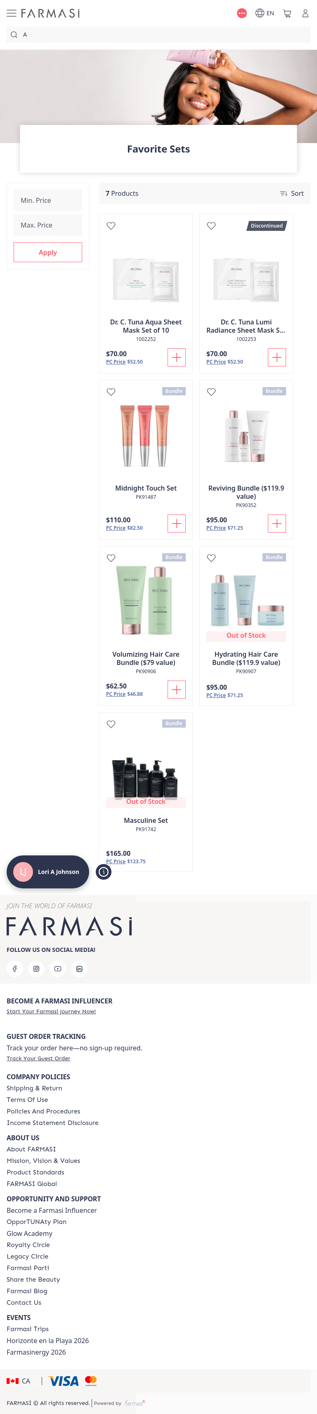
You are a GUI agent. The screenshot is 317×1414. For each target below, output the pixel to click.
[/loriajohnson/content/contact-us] (24, 1303)
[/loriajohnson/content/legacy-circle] (27, 1256)
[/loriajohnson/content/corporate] (32, 1184)
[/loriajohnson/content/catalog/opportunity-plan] (36, 1222)
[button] (48, 252)
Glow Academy (29, 1233)
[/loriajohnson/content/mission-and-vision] (43, 1161)
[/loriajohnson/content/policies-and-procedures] (43, 1111)
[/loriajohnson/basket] (287, 13)
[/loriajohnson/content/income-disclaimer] (53, 1123)
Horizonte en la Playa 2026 (48, 1340)
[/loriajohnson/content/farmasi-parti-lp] (28, 1268)
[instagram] (36, 969)
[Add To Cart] (177, 357)
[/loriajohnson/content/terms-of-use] (27, 1100)
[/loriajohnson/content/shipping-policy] (34, 1088)
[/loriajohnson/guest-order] (38, 1058)
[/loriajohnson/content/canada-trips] (28, 1329)
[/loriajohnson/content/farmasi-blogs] (27, 1291)
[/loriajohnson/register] (51, 1011)
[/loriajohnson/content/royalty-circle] (28, 1245)
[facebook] (15, 969)
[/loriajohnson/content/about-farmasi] (31, 1149)
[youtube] (58, 969)
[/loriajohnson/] (50, 13)
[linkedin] (79, 969)
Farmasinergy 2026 (36, 1352)
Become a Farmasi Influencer (52, 1210)
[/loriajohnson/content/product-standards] (35, 1172)
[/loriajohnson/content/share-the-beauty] (33, 1279)
